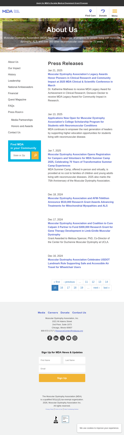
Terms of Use (58, 409)
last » (107, 287)
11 (86, 282)
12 (93, 282)
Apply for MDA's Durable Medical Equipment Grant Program (62, 3)
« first (57, 282)
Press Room (15, 112)
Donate (103, 12)
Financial (13, 93)
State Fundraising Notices (71, 409)
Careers (53, 312)
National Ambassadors (20, 87)
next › (96, 287)
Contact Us (14, 132)
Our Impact (14, 68)
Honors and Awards (22, 126)
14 (106, 282)
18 (75, 287)
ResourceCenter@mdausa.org (69, 331)
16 (61, 287)
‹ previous (69, 282)
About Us (13, 62)
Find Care (90, 12)
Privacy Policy (49, 409)
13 (99, 282)
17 (68, 287)
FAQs (11, 105)
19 (81, 287)
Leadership (14, 80)
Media (41, 312)
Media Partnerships (22, 120)
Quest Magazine (17, 99)
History (12, 74)
